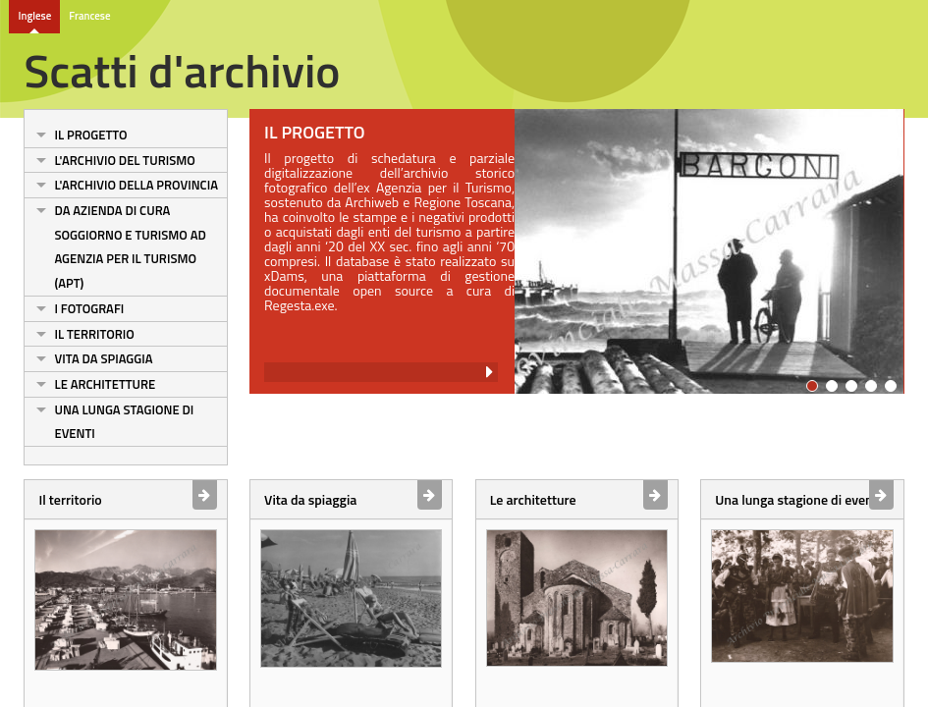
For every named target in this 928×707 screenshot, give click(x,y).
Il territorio (94, 334)
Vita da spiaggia (103, 358)
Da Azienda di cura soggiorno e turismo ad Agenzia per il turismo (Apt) (129, 246)
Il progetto (90, 134)
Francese (89, 16)
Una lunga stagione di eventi (123, 422)
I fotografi (89, 308)
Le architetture (104, 384)
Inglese (34, 16)
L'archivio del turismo (124, 160)
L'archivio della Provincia (135, 184)
